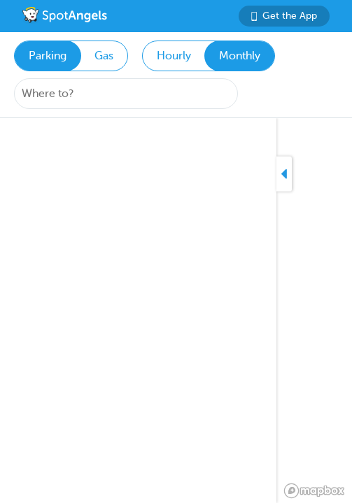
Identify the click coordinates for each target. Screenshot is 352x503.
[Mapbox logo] (314, 491)
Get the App (284, 15)
